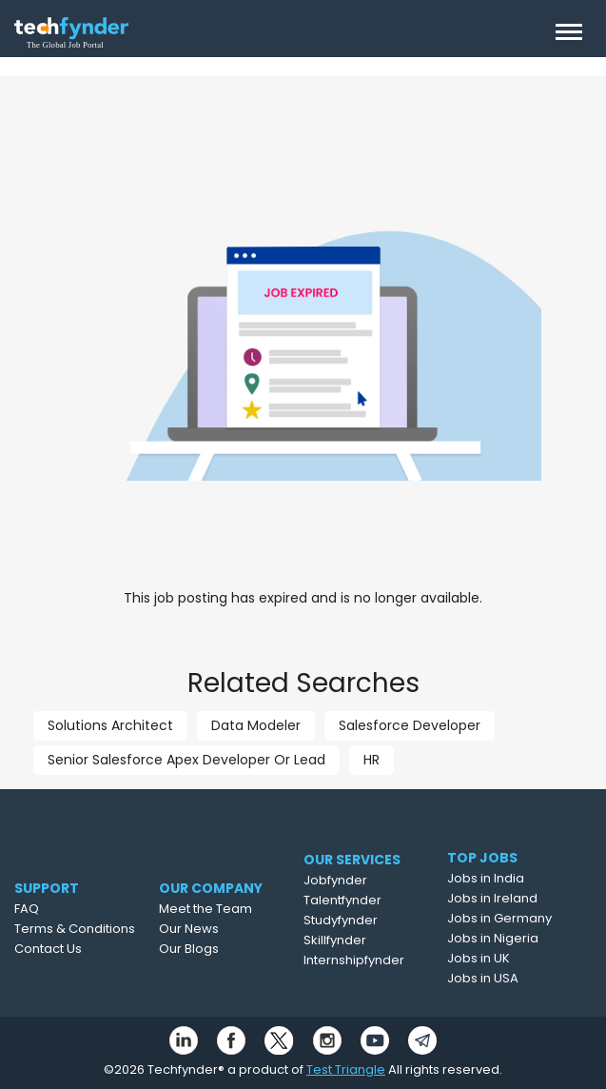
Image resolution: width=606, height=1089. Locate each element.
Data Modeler (256, 725)
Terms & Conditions (86, 929)
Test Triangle (345, 1069)
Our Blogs (209, 949)
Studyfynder (361, 920)
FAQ (38, 909)
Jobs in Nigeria (508, 938)
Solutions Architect (110, 725)
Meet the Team (225, 909)
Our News (209, 929)
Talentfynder (363, 900)
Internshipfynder (374, 960)
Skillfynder (355, 940)
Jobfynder (356, 880)
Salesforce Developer (409, 725)
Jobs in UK (493, 958)
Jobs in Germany (514, 918)
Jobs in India (500, 878)
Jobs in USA (498, 978)
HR (371, 759)
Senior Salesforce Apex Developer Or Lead (186, 759)
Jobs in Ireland (507, 898)
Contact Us (59, 949)
